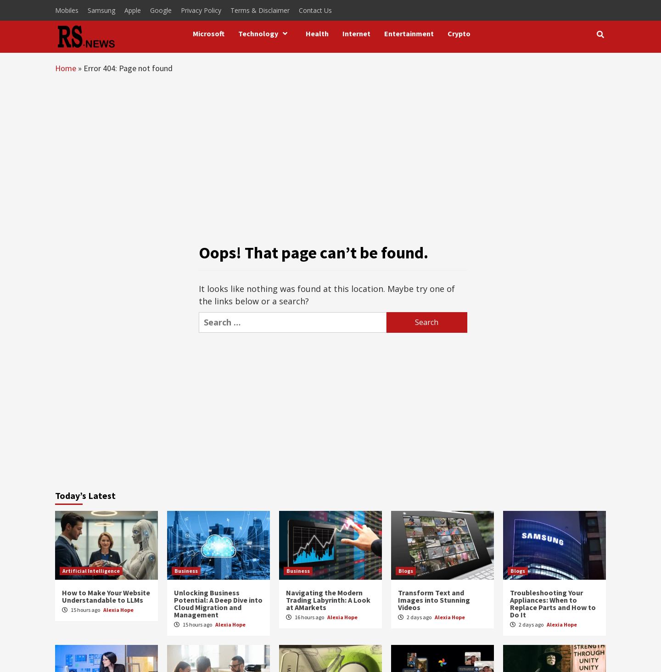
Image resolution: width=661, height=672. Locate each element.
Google (161, 10)
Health (317, 33)
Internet (356, 33)
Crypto (459, 33)
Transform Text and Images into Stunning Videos (434, 600)
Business (186, 570)
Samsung (101, 10)
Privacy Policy (201, 10)
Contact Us (315, 10)
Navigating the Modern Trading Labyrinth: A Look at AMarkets (328, 600)
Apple (132, 10)
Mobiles (66, 10)
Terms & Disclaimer (260, 10)
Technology (265, 33)
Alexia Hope (118, 609)
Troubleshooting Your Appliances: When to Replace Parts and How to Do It (553, 603)
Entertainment (409, 33)
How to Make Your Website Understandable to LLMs (106, 596)
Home (65, 68)
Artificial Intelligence (91, 570)
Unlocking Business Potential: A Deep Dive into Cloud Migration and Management (218, 603)
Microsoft (208, 33)
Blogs (405, 570)
